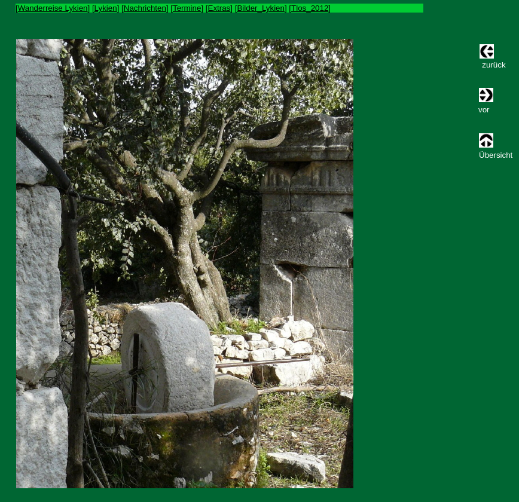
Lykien (105, 8)
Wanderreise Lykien (53, 8)
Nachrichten (145, 8)
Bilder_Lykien (261, 8)
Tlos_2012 (309, 8)
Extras (219, 8)
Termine (187, 8)
